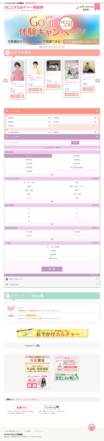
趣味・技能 (29, 190)
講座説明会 (53, 258)
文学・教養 (77, 194)
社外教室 (29, 171)
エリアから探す (14, 111)
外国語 (29, 186)
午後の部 (77, 232)
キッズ (29, 198)
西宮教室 (56, 132)
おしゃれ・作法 (29, 182)
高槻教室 (11, 122)
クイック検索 (14, 136)
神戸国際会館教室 (13, 132)
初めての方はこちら (16, 279)
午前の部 (29, 232)
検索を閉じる (93, 274)
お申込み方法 (14, 284)
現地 (77, 198)
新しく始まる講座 (53, 247)
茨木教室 (56, 122)
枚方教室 (11, 125)
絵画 (77, 182)
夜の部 (29, 235)
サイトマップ (39, 432)
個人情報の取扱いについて (14, 432)
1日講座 (53, 250)
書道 (77, 190)
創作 (29, 194)
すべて (29, 156)
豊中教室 (56, 118)
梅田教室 (11, 118)
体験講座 (53, 254)
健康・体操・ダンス (77, 186)
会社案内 (28, 432)
